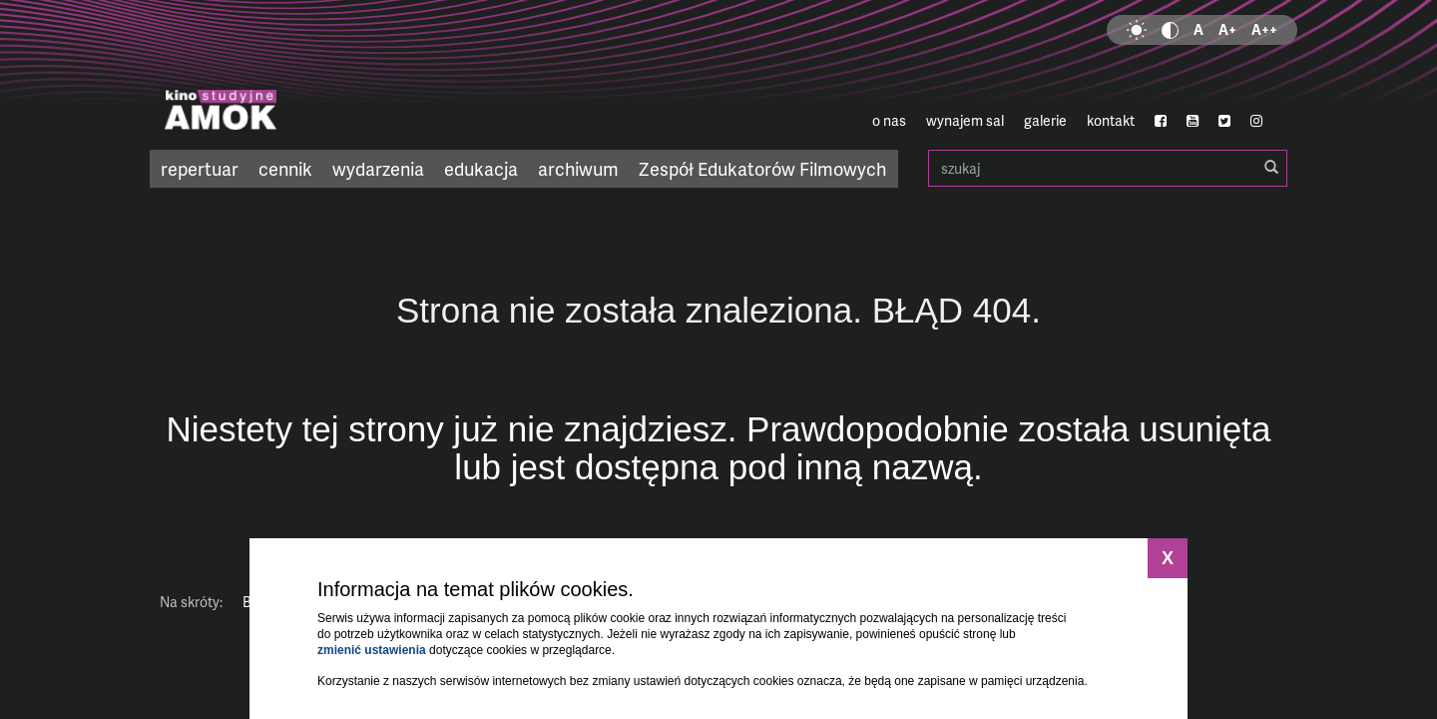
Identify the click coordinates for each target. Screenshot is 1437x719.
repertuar (200, 168)
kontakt (1111, 120)
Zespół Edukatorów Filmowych (762, 168)
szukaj (1107, 168)
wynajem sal (965, 120)
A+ (1227, 29)
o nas (889, 120)
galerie (1045, 120)
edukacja (481, 168)
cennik (285, 168)
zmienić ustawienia (371, 650)
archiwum (578, 168)
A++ (1264, 29)
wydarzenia (378, 168)
